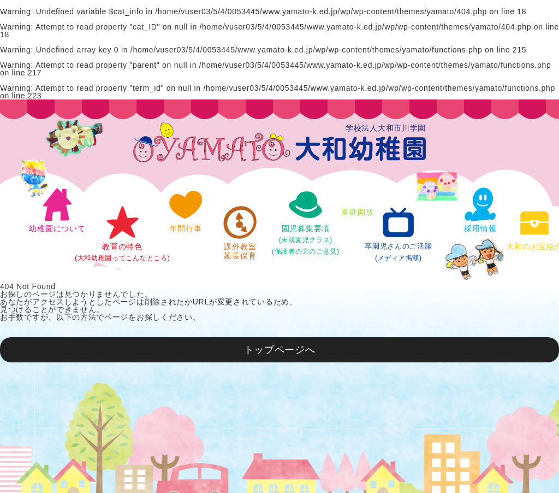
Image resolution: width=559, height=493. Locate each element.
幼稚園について (57, 210)
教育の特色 (122, 234)
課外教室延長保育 (240, 232)
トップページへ (280, 349)
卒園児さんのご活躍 (398, 234)
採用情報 (480, 210)
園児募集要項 (306, 221)
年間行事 (186, 210)
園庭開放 (357, 193)
